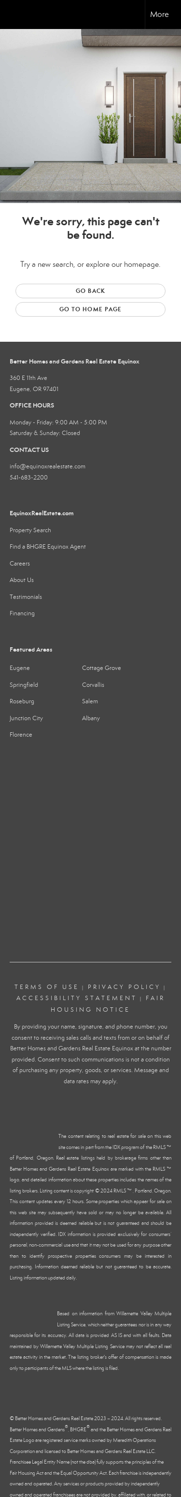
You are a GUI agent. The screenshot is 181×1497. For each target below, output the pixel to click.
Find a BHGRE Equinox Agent (48, 547)
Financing (22, 613)
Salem (90, 701)
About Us (22, 580)
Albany (91, 718)
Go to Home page (90, 309)
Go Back (90, 290)
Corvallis (93, 685)
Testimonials (26, 597)
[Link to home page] (16, 14)
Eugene (20, 668)
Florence (21, 735)
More (159, 14)
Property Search (30, 530)
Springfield (24, 685)
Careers (20, 563)
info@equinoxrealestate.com (47, 466)
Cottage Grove (101, 668)
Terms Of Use (46, 987)
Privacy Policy (124, 987)
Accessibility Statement (76, 998)
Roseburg (22, 701)
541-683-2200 (29, 477)
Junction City (26, 718)
